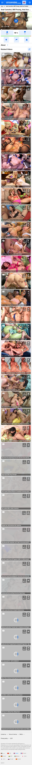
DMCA (21, 734)
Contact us (3, 734)
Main (2, 6)
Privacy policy (4, 738)
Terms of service (13, 734)
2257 (11, 738)
